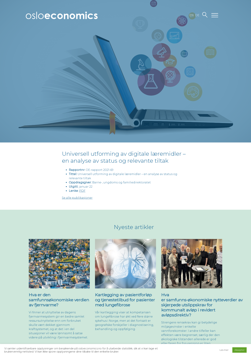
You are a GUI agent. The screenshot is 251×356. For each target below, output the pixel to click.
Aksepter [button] (239, 350)
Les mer (224, 350)
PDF (82, 190)
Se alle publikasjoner (77, 197)
